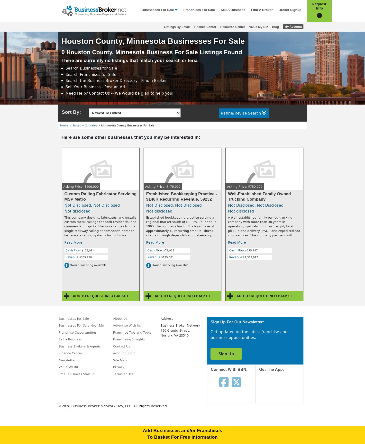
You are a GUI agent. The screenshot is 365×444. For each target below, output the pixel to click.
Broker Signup (290, 10)
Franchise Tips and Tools (132, 332)
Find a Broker (262, 10)
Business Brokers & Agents (80, 346)
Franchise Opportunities (78, 332)
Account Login (124, 353)
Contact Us (121, 346)
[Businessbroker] (94, 10)
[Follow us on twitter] (236, 382)
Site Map (120, 360)
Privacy (118, 367)
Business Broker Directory (112, 80)
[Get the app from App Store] (283, 392)
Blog (275, 27)
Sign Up (226, 353)
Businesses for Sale (158, 10)
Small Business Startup (77, 374)
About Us (120, 318)
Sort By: (71, 112)
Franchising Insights (129, 339)
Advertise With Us (127, 325)
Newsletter (67, 360)
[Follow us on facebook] (223, 382)
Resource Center (232, 27)
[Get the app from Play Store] (283, 425)
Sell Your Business (84, 86)
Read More (73, 242)
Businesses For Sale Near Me (81, 325)
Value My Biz (258, 27)
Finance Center (205, 27)
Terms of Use (123, 374)
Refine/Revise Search (243, 113)
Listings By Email (177, 27)
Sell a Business (233, 10)
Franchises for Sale (199, 10)
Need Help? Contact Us (88, 93)
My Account (293, 26)
